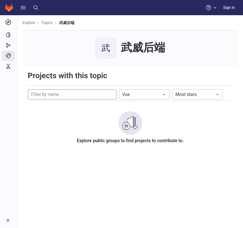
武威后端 (66, 23)
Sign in (229, 7)
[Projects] (9, 35)
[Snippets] (9, 66)
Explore (29, 23)
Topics (47, 23)
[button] (23, 8)
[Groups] (9, 45)
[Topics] (9, 56)
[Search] (36, 8)
